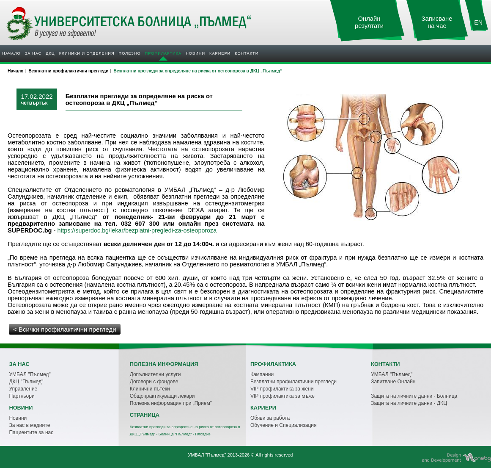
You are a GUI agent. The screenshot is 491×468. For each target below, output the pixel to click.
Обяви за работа (270, 418)
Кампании (262, 374)
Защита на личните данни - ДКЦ (409, 403)
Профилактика (163, 53)
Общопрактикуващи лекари (162, 396)
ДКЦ (50, 53)
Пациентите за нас (31, 432)
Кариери (219, 53)
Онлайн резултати (369, 22)
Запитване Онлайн (393, 382)
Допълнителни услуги (155, 374)
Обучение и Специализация (283, 425)
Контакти (246, 53)
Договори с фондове (154, 382)
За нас (33, 53)
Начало (11, 53)
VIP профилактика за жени (282, 389)
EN (478, 22)
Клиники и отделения (87, 53)
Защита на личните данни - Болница (414, 396)
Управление (23, 389)
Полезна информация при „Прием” (171, 403)
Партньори (21, 396)
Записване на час (437, 22)
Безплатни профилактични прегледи (293, 382)
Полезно (130, 53)
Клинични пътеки (150, 389)
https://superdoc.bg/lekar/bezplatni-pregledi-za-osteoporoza (137, 230)
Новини (195, 53)
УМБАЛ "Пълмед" (29, 374)
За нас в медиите (29, 425)
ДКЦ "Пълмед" (26, 382)
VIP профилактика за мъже (282, 396)
